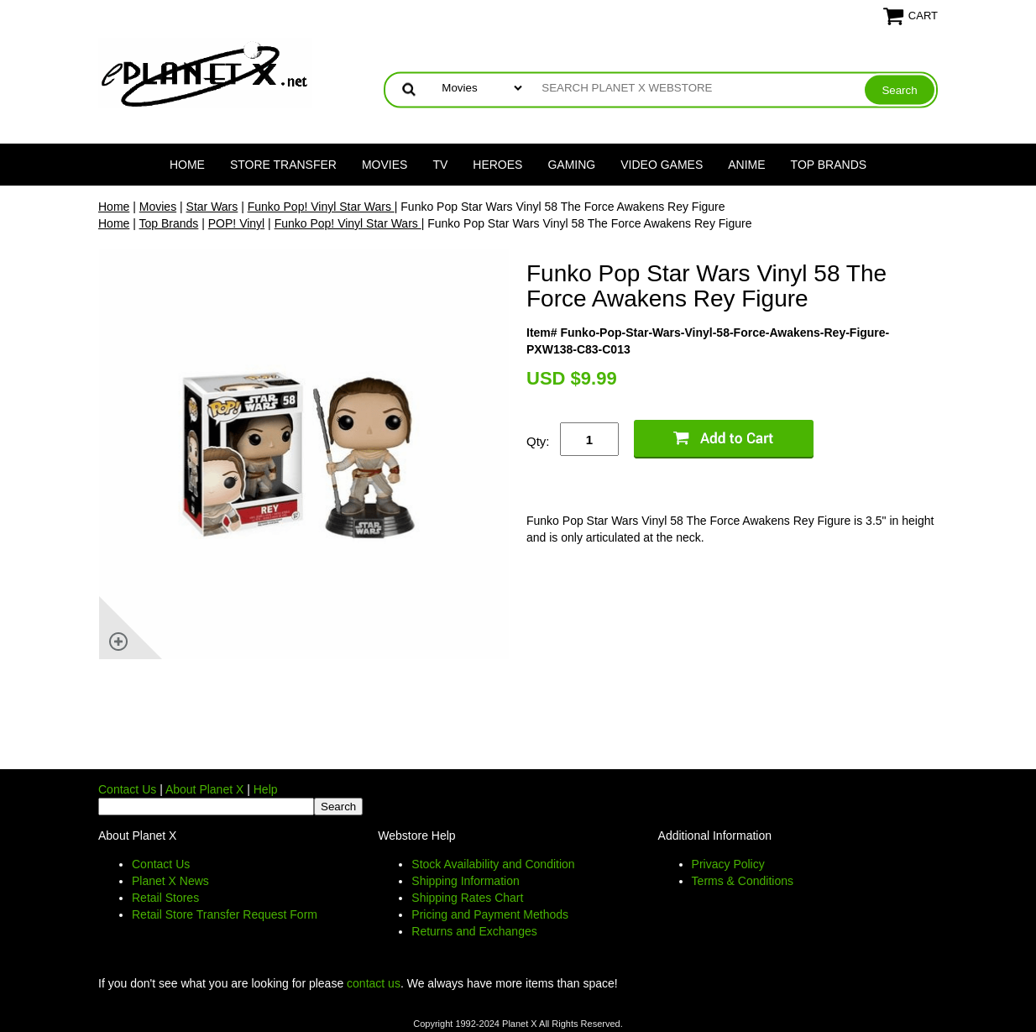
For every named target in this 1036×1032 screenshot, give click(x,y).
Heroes (497, 164)
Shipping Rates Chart (467, 897)
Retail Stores (165, 897)
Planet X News (170, 881)
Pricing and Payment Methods (489, 914)
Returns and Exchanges (473, 931)
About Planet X (204, 789)
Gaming (571, 164)
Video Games (661, 164)
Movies (384, 164)
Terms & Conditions (742, 881)
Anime (746, 164)
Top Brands (829, 164)
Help (266, 789)
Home (187, 164)
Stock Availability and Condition (492, 864)
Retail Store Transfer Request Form (224, 914)
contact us (373, 983)
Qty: (538, 441)
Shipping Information (465, 881)
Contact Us (127, 789)
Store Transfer (283, 164)
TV (439, 164)
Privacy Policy (728, 864)
